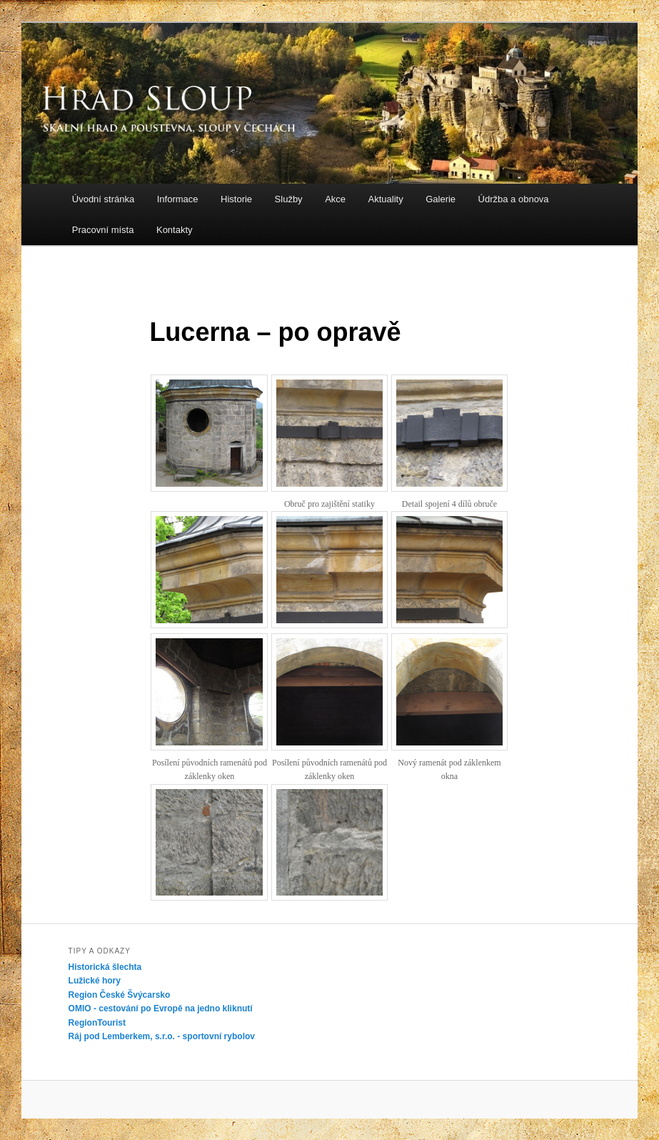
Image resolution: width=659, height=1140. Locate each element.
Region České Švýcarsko (120, 995)
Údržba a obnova (513, 199)
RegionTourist (97, 1023)
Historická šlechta (105, 967)
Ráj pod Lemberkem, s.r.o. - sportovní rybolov (162, 1036)
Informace (177, 199)
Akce (335, 199)
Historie (236, 199)
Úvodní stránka (103, 199)
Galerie (441, 199)
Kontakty (174, 229)
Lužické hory (95, 981)
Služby (289, 199)
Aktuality (385, 199)
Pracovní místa (103, 229)
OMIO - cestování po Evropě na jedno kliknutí (161, 1008)
